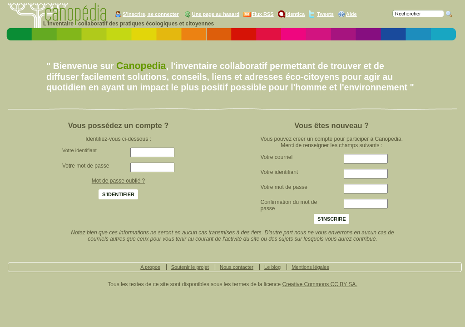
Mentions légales (310, 267)
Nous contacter (236, 267)
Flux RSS (262, 14)
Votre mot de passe (85, 166)
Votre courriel (276, 157)
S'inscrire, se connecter (151, 14)
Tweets (325, 14)
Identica (295, 14)
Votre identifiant (79, 150)
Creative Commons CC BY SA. (319, 284)
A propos (150, 267)
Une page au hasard (216, 14)
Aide (351, 14)
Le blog (272, 267)
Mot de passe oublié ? (118, 181)
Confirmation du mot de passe (288, 205)
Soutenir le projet (190, 267)
